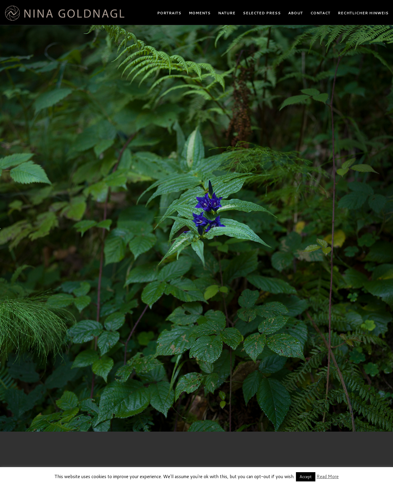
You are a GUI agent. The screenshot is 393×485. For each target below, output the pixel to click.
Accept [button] (306, 476)
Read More (328, 476)
